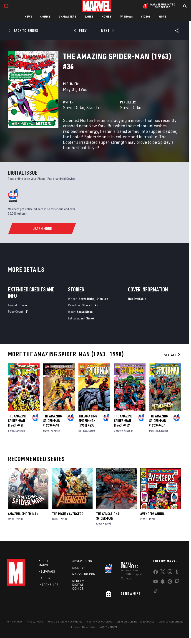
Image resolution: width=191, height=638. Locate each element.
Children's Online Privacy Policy (135, 621)
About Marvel (44, 563)
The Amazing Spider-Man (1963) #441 (17, 420)
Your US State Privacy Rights (65, 621)
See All (172, 355)
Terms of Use (14, 621)
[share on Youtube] (155, 582)
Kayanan (20, 430)
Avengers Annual (153, 514)
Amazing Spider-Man (23, 514)
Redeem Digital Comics (78, 584)
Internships (49, 585)
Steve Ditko (73, 107)
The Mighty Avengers (67, 514)
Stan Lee (94, 107)
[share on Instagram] (170, 572)
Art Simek (87, 318)
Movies (106, 16)
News (28, 16)
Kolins (92, 430)
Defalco (82, 430)
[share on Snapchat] (162, 582)
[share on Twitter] (162, 572)
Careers (46, 578)
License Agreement (171, 621)
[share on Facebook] (155, 573)
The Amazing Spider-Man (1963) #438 (87, 420)
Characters (67, 16)
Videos (146, 16)
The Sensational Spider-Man (108, 516)
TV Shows (126, 16)
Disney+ (78, 568)
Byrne (11, 430)
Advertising (82, 561)
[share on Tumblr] (177, 572)
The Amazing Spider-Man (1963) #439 (123, 420)
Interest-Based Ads (83, 627)
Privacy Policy (34, 621)
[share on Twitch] (177, 582)
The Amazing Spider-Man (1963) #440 (52, 420)
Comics (45, 16)
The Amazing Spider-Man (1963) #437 (158, 420)
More (162, 16)
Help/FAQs (47, 571)
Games (89, 16)
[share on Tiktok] (155, 592)
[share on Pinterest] (170, 582)
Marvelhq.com (84, 574)
